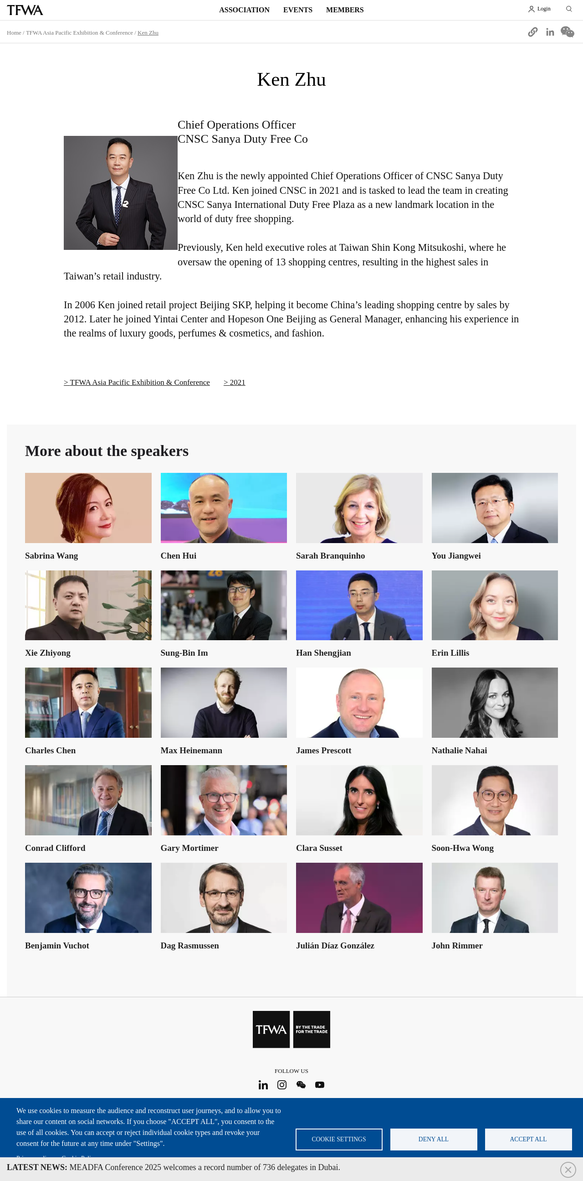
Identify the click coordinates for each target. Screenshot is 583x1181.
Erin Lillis (451, 653)
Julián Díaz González (335, 945)
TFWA (25, 10)
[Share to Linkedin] (550, 32)
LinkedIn (263, 1084)
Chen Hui (179, 555)
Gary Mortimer (190, 848)
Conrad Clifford (55, 848)
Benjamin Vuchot (57, 945)
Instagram (282, 1084)
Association (244, 10)
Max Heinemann (192, 750)
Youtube (320, 1084)
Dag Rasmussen (190, 945)
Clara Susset (319, 848)
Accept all (528, 1139)
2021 (237, 382)
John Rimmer (457, 945)
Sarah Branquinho (330, 555)
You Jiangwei (456, 555)
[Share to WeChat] (567, 32)
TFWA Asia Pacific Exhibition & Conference (79, 32)
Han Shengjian (323, 653)
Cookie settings (339, 1139)
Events (297, 10)
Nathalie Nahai (459, 750)
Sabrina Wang (51, 555)
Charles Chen (50, 750)
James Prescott (324, 750)
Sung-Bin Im (184, 653)
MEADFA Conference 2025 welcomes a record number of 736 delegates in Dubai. (173, 1167)
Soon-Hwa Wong (463, 848)
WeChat (301, 1084)
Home (14, 32)
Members (345, 10)
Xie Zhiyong (48, 653)
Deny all (434, 1139)
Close (568, 1170)
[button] (533, 32)
